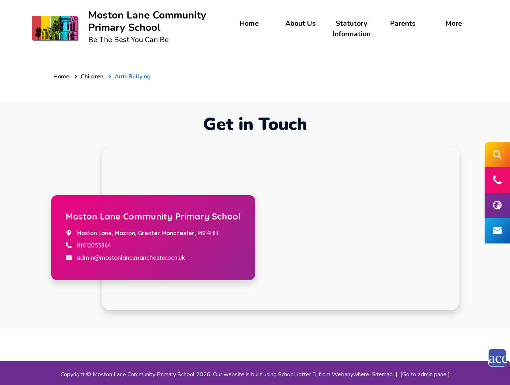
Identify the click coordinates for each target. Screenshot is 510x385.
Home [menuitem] (249, 23)
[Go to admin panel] (425, 374)
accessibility (497, 358)
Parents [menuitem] (403, 23)
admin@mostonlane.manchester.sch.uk (131, 257)
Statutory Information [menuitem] (352, 29)
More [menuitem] (454, 23)
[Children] (92, 76)
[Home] (61, 76)
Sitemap (382, 374)
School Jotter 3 (297, 374)
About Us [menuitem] (300, 23)
